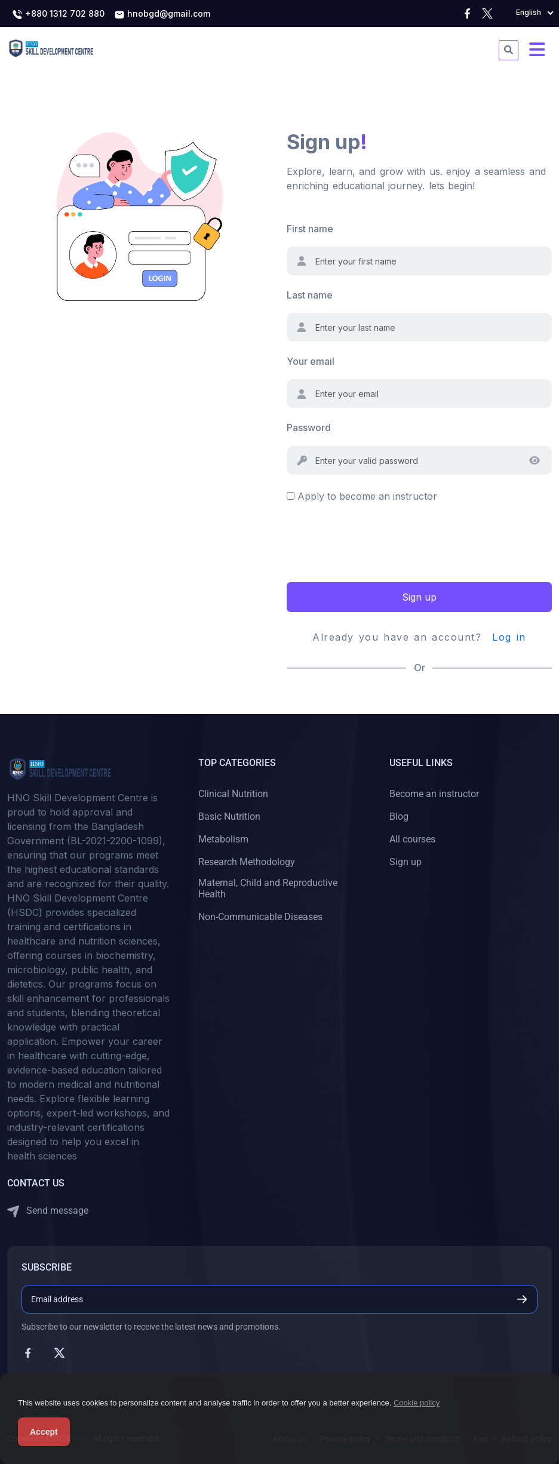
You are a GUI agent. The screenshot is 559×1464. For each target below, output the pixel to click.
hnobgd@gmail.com (162, 14)
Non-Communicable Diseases (260, 916)
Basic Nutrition (229, 816)
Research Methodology (246, 862)
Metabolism (223, 839)
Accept (44, 1432)
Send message (47, 1211)
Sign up (419, 597)
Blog (398, 816)
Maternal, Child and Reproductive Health (267, 888)
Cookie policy (417, 1402)
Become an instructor (434, 793)
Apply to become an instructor (367, 496)
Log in (509, 637)
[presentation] (377, 541)
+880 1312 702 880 (58, 14)
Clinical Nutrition (233, 793)
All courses (412, 839)
